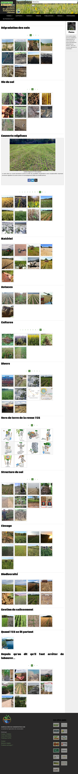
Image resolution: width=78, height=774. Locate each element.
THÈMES (9, 16)
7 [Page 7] (37, 192)
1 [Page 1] (22, 192)
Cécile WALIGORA (6, 736)
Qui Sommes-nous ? (8, 19)
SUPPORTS (19, 16)
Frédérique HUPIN (6, 738)
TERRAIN (29, 16)
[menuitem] (3, 15)
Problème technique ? (7, 745)
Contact (3, 741)
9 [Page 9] (42, 192)
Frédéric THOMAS (6, 734)
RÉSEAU (59, 16)
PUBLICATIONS (49, 16)
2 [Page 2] (33, 35)
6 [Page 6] (35, 329)
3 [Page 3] (35, 35)
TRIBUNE (38, 16)
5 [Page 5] (32, 192)
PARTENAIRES (70, 16)
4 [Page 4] (30, 329)
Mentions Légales (6, 743)
